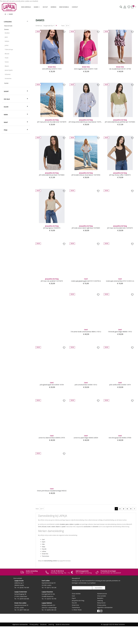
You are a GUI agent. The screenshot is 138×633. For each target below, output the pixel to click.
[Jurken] (16, 45)
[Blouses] (16, 53)
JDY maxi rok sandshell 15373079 (52, 281)
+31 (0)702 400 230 (50, 616)
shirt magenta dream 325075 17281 (86, 68)
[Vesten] (16, 62)
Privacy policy (101, 612)
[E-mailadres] (82, 594)
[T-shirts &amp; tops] (16, 49)
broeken (66, 528)
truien (63, 530)
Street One (45, 560)
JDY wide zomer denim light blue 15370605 (86, 227)
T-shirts (52, 530)
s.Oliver (44, 558)
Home (5, 14)
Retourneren (101, 609)
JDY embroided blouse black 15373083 (52, 174)
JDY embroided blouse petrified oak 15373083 (120, 121)
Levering (100, 607)
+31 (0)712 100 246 (50, 594)
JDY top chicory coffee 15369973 (120, 174)
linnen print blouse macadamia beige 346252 (52, 491)
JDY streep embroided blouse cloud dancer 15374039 (86, 121)
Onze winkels (101, 602)
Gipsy (44, 553)
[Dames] (16, 29)
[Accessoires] (16, 78)
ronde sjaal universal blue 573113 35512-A (120, 281)
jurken (83, 528)
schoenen (116, 530)
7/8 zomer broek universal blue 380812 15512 (86, 331)
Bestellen (100, 605)
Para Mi (44, 555)
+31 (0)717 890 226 (23, 616)
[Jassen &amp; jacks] (16, 70)
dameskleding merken (52, 567)
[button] (64, 32)
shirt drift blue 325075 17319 (52, 68)
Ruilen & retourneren (63, 631)
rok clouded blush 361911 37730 (120, 68)
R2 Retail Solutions (119, 631)
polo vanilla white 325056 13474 (120, 385)
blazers (73, 530)
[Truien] (16, 58)
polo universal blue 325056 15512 (86, 385)
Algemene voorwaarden (105, 614)
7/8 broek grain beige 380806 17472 (120, 331)
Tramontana (46, 562)
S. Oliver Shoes (77, 616)
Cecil (43, 546)
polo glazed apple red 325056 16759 (52, 385)
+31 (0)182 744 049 (23, 594)
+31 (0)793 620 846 (23, 605)
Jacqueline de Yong (78, 607)
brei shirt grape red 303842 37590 (120, 438)
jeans (71, 528)
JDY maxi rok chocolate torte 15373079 (120, 227)
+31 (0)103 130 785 (50, 605)
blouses (57, 530)
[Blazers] (16, 66)
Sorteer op (39, 25)
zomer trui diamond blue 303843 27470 (52, 438)
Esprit (44, 548)
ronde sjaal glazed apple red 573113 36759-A (86, 281)
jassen (80, 530)
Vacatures (43, 631)
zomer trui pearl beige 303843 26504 (86, 438)
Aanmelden (98, 594)
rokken (76, 528)
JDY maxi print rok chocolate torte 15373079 (52, 121)
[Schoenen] (16, 74)
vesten (68, 530)
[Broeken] (16, 33)
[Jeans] (16, 37)
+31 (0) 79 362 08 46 (57, 578)
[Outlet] (16, 83)
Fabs (43, 550)
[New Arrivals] (16, 26)
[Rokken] (16, 41)
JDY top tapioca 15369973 (52, 227)
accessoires (107, 530)
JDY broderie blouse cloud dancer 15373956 (86, 174)
